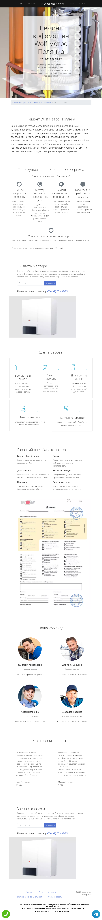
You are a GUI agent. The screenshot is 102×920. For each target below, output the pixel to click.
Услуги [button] (18, 4)
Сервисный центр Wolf (22, 102)
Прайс (71, 4)
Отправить (50, 283)
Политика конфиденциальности (29, 897)
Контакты (83, 4)
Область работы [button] (55, 897)
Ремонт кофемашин (42, 102)
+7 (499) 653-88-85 (51, 58)
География (31, 4)
